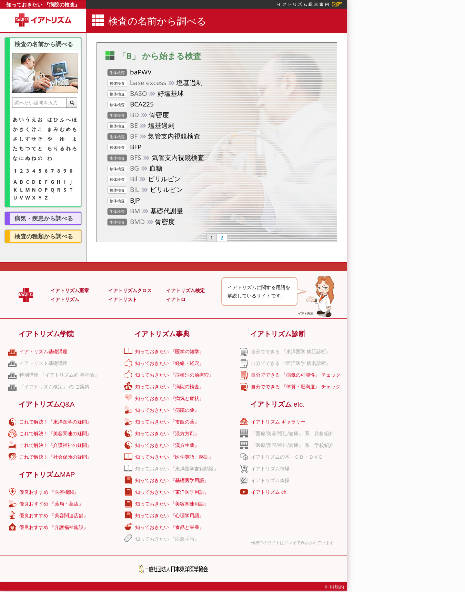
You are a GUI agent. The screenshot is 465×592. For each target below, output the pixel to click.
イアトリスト (122, 299)
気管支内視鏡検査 (153, 136)
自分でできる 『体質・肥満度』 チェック (296, 386)
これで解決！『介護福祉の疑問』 (55, 445)
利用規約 (334, 587)
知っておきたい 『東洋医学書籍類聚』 (177, 468)
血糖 (134, 168)
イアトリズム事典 (162, 334)
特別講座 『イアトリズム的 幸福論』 (59, 374)
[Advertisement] (402, 191)
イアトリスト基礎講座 (43, 363)
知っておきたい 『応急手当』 (167, 539)
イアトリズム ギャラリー (278, 421)
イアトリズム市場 (270, 468)
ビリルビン (144, 179)
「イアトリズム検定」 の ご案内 (54, 386)
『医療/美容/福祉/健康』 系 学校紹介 (292, 445)
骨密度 (138, 115)
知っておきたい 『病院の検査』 (43, 4)
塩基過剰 (155, 83)
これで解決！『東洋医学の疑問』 (55, 421)
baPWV (129, 72)
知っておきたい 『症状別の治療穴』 (174, 374)
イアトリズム (64, 299)
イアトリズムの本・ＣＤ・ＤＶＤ (287, 457)
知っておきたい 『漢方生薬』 (167, 445)
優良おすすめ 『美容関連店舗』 (53, 515)
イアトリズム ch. (269, 492)
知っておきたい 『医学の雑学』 (169, 351)
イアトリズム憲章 (69, 290)
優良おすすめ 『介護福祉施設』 (53, 527)
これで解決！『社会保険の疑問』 (55, 457)
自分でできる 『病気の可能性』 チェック (296, 374)
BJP (123, 200)
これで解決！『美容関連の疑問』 (55, 433)
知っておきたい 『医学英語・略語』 (174, 457)
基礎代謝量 (145, 211)
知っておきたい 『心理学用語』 (169, 515)
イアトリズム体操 (270, 480)
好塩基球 (145, 94)
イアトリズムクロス (130, 290)
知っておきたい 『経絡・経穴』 (169, 363)
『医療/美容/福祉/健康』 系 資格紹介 (292, 433)
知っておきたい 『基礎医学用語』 (172, 480)
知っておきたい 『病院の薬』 (167, 410)
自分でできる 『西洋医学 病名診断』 (291, 363)
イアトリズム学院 (46, 334)
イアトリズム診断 (277, 334)
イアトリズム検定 (185, 290)
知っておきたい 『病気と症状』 (169, 398)
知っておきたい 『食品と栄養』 (169, 527)
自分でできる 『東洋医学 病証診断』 (291, 351)
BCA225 (130, 104)
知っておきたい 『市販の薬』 (167, 421)
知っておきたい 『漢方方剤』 (167, 433)
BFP (124, 147)
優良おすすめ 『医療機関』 (49, 492)
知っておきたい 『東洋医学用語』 (172, 492)
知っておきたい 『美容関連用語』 (172, 503)
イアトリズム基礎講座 (43, 351)
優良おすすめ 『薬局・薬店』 (51, 503)
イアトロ (175, 299)
